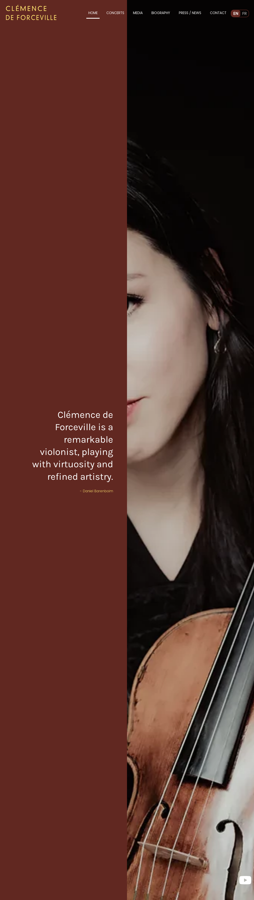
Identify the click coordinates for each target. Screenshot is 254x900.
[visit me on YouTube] (245, 878)
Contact (218, 13)
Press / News (190, 13)
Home (93, 13)
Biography (160, 13)
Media (138, 13)
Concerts (115, 13)
